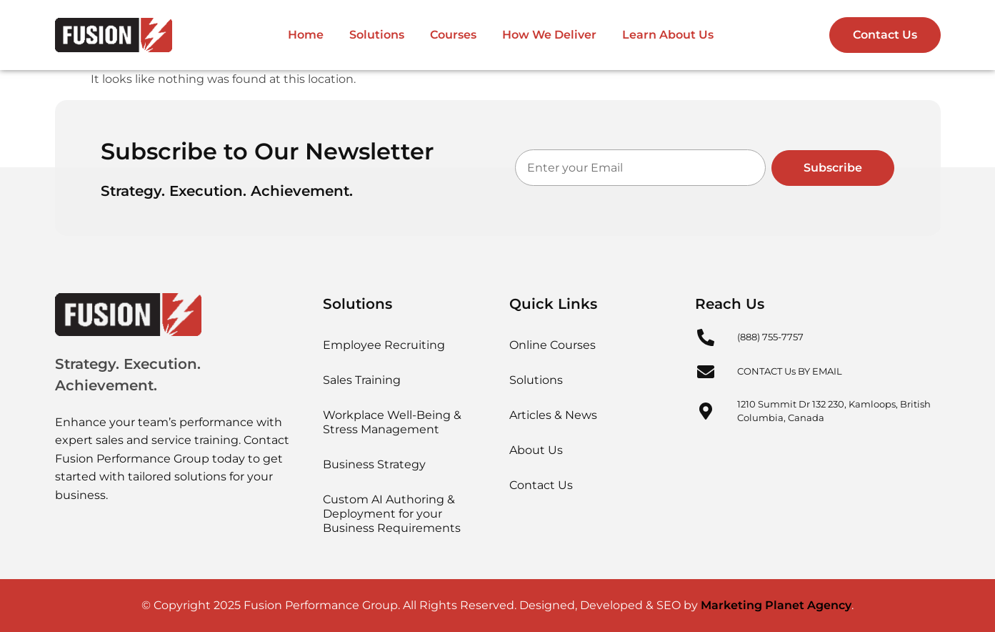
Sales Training (362, 380)
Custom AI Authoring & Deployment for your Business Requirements (392, 514)
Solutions (376, 34)
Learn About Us (668, 34)
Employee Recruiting (384, 345)
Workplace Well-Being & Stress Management (392, 422)
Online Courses (552, 345)
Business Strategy (374, 464)
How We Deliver (549, 34)
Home (306, 34)
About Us (536, 450)
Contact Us (541, 485)
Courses (453, 34)
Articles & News (553, 415)
